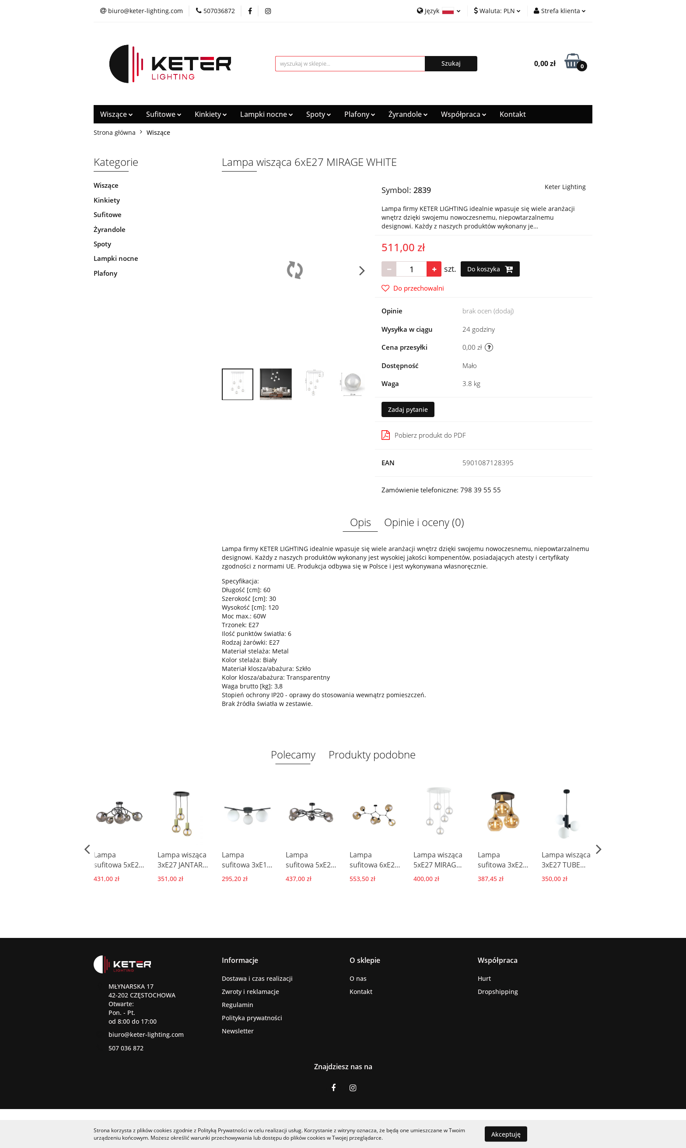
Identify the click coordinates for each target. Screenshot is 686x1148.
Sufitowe (164, 114)
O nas (358, 978)
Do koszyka (490, 269)
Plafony (359, 114)
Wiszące (116, 114)
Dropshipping (498, 991)
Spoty (318, 114)
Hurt (484, 978)
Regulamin (237, 1005)
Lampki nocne (266, 114)
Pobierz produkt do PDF (424, 435)
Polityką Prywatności (222, 1130)
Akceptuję (506, 1134)
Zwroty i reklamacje (250, 991)
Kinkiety (211, 114)
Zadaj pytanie (408, 409)
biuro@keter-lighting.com (146, 1034)
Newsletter (238, 1031)
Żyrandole (408, 114)
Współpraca (463, 114)
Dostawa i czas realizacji (257, 978)
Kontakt (513, 114)
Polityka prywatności (252, 1018)
